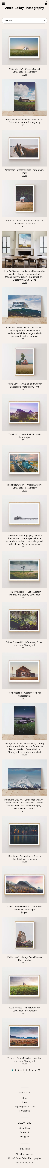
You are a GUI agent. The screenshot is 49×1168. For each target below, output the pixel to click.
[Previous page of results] (3, 1070)
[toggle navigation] (3, 3)
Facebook (24, 1132)
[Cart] (46, 4)
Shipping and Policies (24, 1106)
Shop (24, 1098)
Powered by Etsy (24, 1162)
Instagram (24, 1136)
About (25, 1102)
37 (39, 1070)
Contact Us (24, 1111)
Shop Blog (24, 1128)
